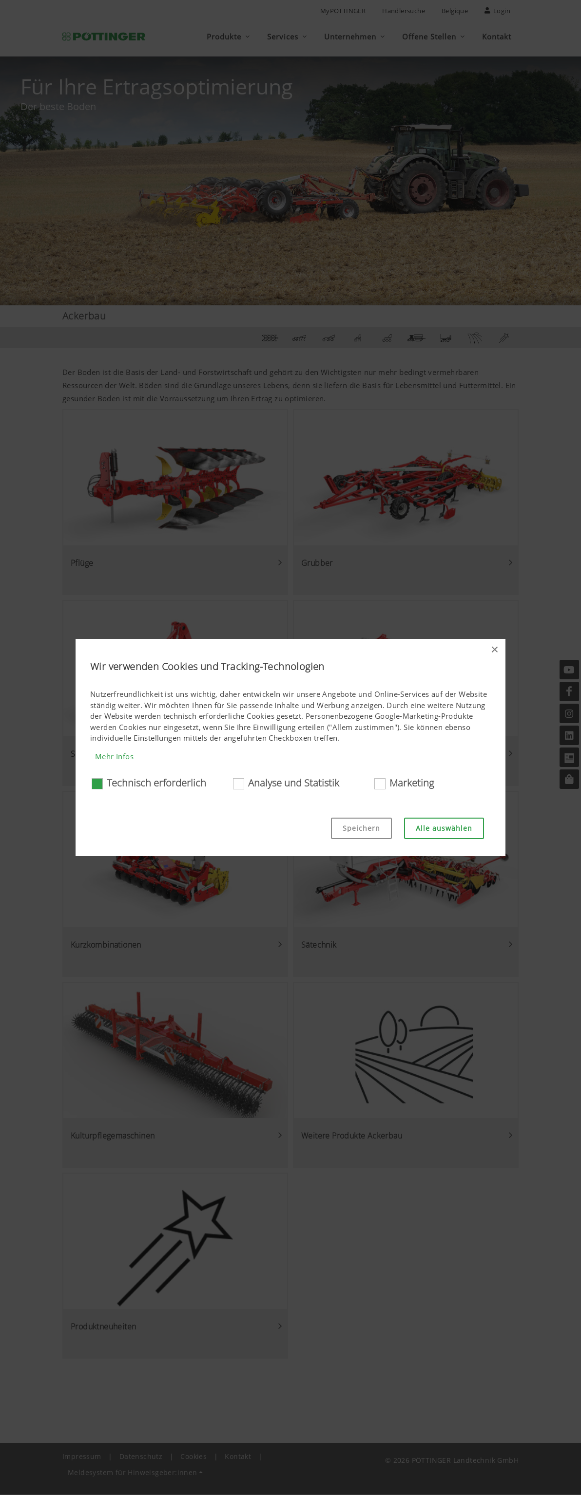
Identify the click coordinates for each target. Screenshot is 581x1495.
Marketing (411, 782)
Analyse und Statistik (293, 782)
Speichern (361, 828)
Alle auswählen (444, 828)
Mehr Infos (114, 756)
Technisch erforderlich (156, 782)
